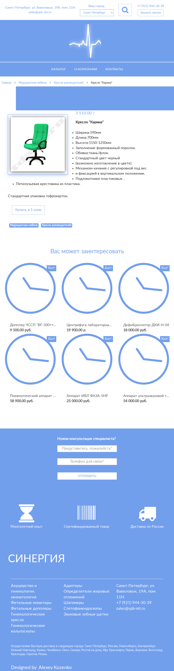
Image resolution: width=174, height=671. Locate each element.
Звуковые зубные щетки (86, 614)
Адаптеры (73, 586)
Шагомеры (74, 603)
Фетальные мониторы (31, 603)
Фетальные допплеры (31, 609)
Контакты (114, 69)
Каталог (58, 69)
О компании (85, 69)
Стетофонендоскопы (83, 609)
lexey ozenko (55, 667)
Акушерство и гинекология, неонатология (24, 591)
